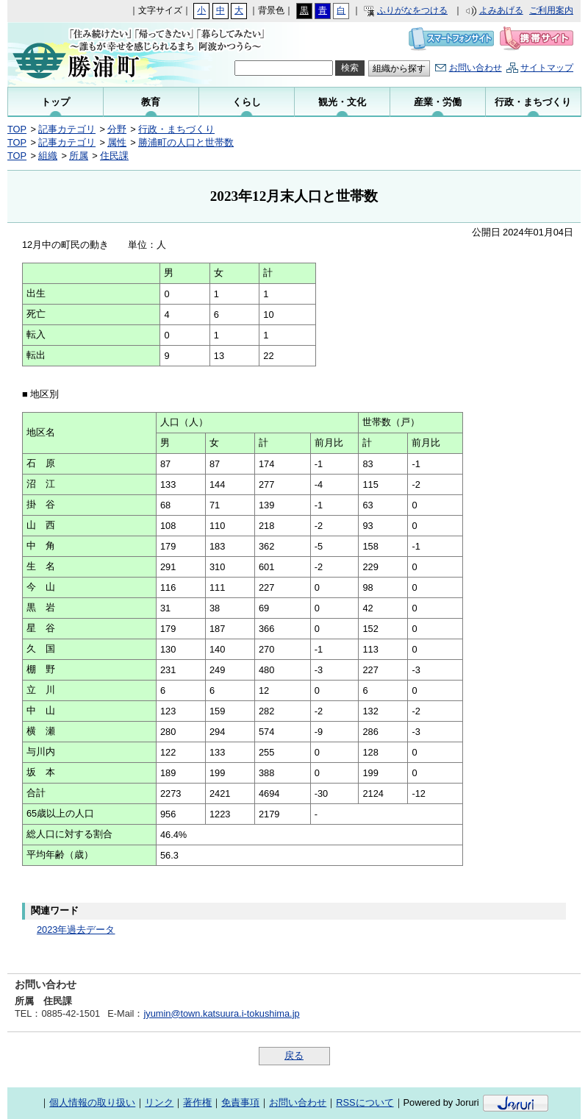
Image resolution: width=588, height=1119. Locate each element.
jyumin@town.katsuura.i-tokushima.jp (221, 1013)
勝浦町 (104, 54)
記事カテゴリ (67, 129)
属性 (116, 142)
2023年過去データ (76, 929)
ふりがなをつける (412, 10)
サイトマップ (546, 68)
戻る (294, 1055)
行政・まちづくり (176, 129)
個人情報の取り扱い (92, 1102)
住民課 (114, 155)
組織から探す (399, 68)
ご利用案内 (551, 10)
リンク (159, 1102)
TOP (16, 129)
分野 (116, 129)
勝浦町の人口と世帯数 (186, 142)
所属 (78, 155)
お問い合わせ (475, 68)
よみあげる (501, 10)
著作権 (197, 1102)
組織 (47, 155)
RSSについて (364, 1102)
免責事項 (240, 1102)
